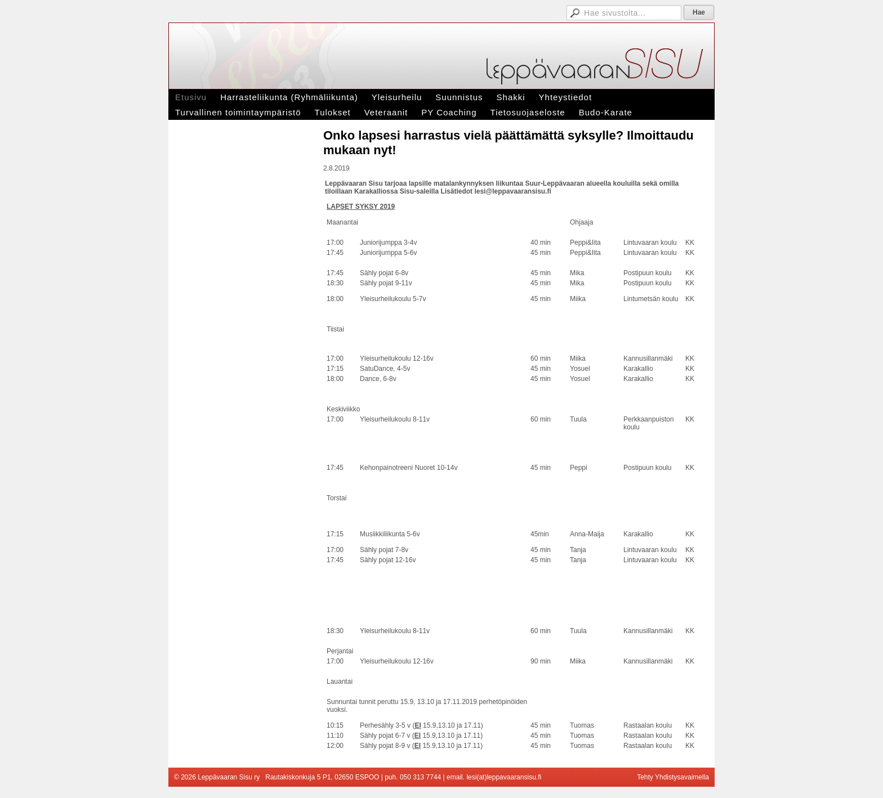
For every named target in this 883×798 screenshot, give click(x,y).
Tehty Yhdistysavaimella (673, 777)
